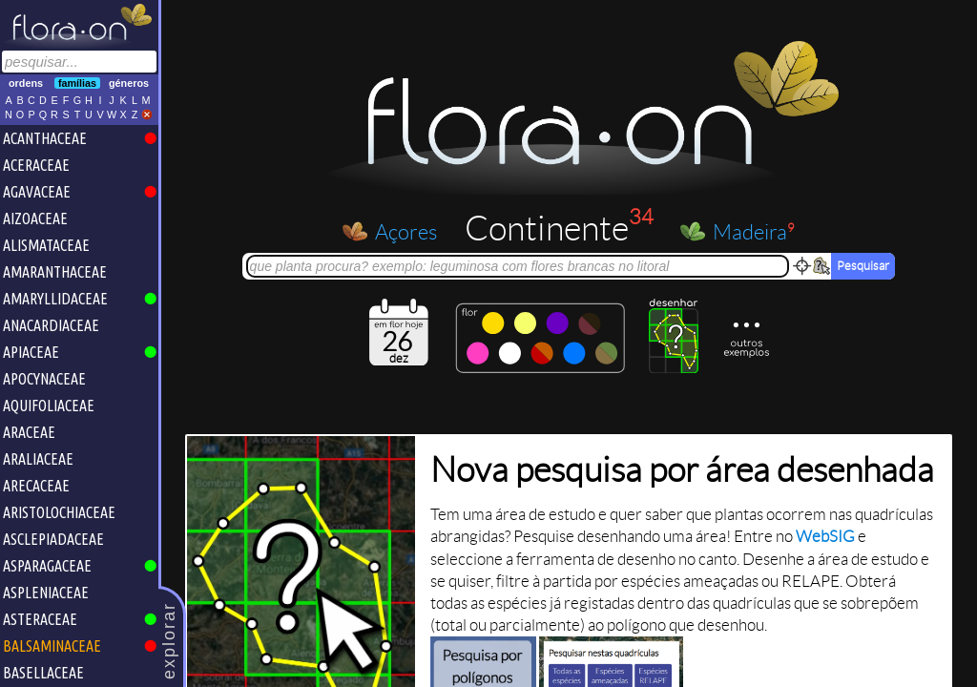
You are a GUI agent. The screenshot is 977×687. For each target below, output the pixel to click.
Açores (406, 230)
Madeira (754, 231)
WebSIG (825, 537)
